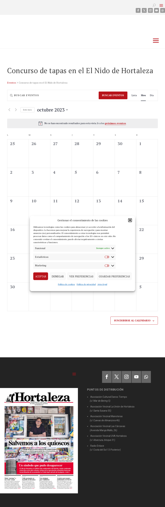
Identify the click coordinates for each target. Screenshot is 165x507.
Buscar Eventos (113, 95)
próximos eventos (115, 123)
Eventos (11, 82)
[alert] (82, 123)
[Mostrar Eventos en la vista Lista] (134, 95)
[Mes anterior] (9, 110)
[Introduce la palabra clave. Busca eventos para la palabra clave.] (53, 95)
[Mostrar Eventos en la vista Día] (152, 95)
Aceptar (40, 276)
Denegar (58, 276)
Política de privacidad (86, 284)
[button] (130, 220)
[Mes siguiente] (16, 110)
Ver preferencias (81, 276)
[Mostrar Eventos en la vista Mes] (143, 95)
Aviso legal (102, 284)
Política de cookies (66, 284)
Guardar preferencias (114, 276)
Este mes (27, 109)
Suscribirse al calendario (132, 320)
